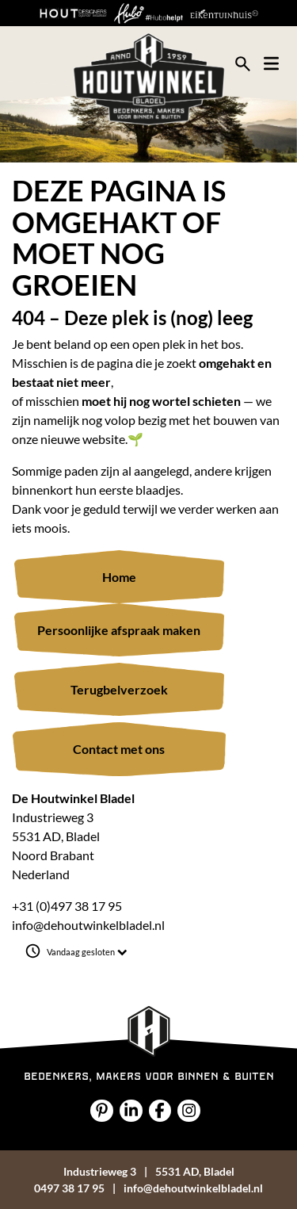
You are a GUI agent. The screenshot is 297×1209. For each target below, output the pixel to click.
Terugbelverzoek (119, 689)
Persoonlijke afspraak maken (118, 629)
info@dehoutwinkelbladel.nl (88, 924)
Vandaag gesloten (87, 952)
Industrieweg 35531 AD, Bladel (148, 1171)
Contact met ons (119, 748)
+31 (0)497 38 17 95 (67, 905)
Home (119, 576)
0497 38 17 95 (69, 1188)
